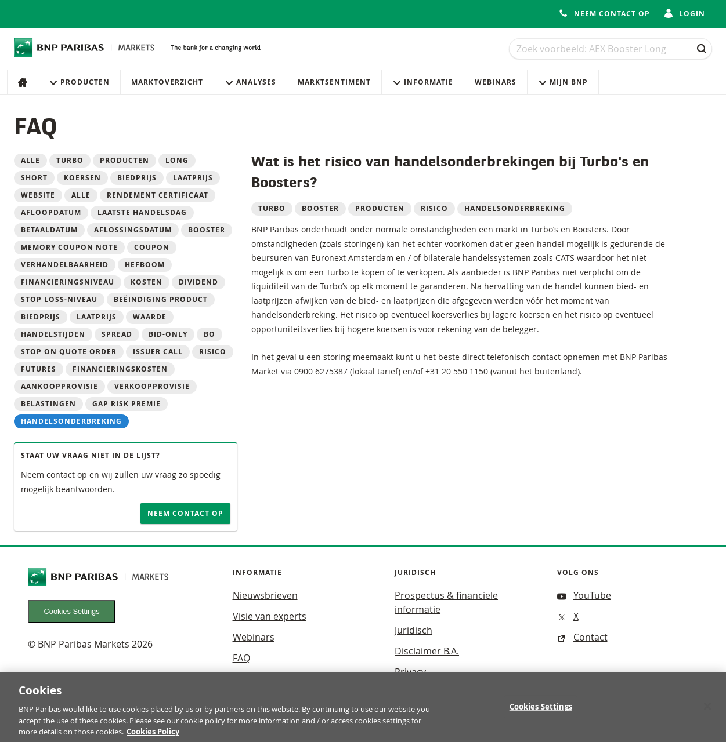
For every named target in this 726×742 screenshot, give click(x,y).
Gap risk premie (126, 404)
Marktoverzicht (167, 82)
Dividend (198, 282)
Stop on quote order (69, 352)
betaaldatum (49, 230)
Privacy (410, 671)
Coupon (151, 247)
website (38, 195)
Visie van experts (269, 616)
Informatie (422, 82)
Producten (79, 82)
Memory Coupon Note (69, 247)
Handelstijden (53, 334)
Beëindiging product (161, 299)
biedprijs (137, 178)
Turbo (70, 160)
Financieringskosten (120, 369)
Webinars (495, 82)
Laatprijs (97, 317)
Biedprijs (40, 317)
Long (177, 160)
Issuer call (158, 352)
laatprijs (193, 178)
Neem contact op (185, 513)
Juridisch (413, 630)
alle (81, 195)
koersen (82, 178)
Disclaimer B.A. (427, 651)
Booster (206, 230)
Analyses (250, 82)
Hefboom (145, 265)
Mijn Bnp (563, 82)
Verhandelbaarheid (65, 265)
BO (209, 334)
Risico (212, 352)
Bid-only (168, 334)
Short (34, 178)
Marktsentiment (334, 82)
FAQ (241, 658)
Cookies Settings (72, 611)
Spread (117, 334)
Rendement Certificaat (157, 195)
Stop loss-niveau (59, 299)
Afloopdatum (51, 212)
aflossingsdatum (133, 230)
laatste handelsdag (142, 212)
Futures (38, 369)
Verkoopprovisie (152, 386)
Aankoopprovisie (59, 386)
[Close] (707, 711)
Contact (582, 637)
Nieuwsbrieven (265, 595)
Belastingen (48, 404)
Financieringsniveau (67, 282)
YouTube (584, 595)
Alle (30, 160)
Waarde (150, 317)
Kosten (146, 282)
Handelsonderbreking (71, 421)
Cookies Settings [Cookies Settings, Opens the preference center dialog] (541, 712)
